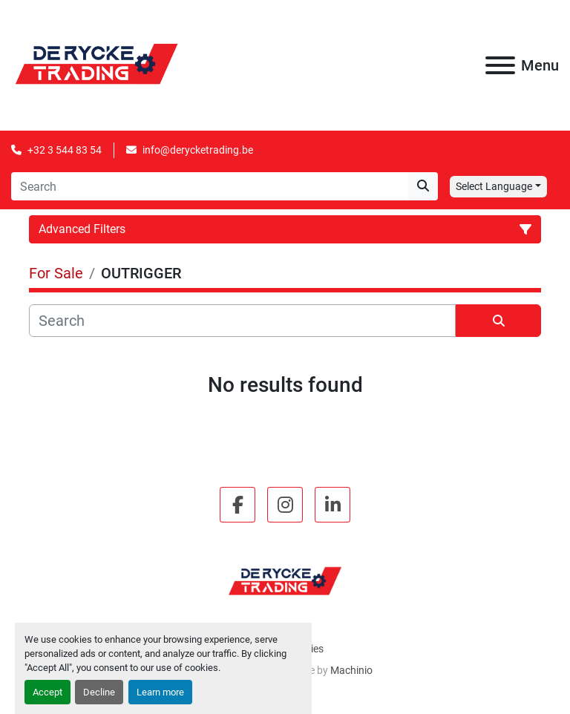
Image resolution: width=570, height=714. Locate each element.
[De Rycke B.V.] (285, 581)
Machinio (351, 670)
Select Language (494, 186)
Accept (47, 692)
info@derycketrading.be (197, 150)
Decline (99, 692)
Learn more (160, 692)
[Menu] (500, 65)
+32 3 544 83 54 (64, 150)
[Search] (209, 186)
